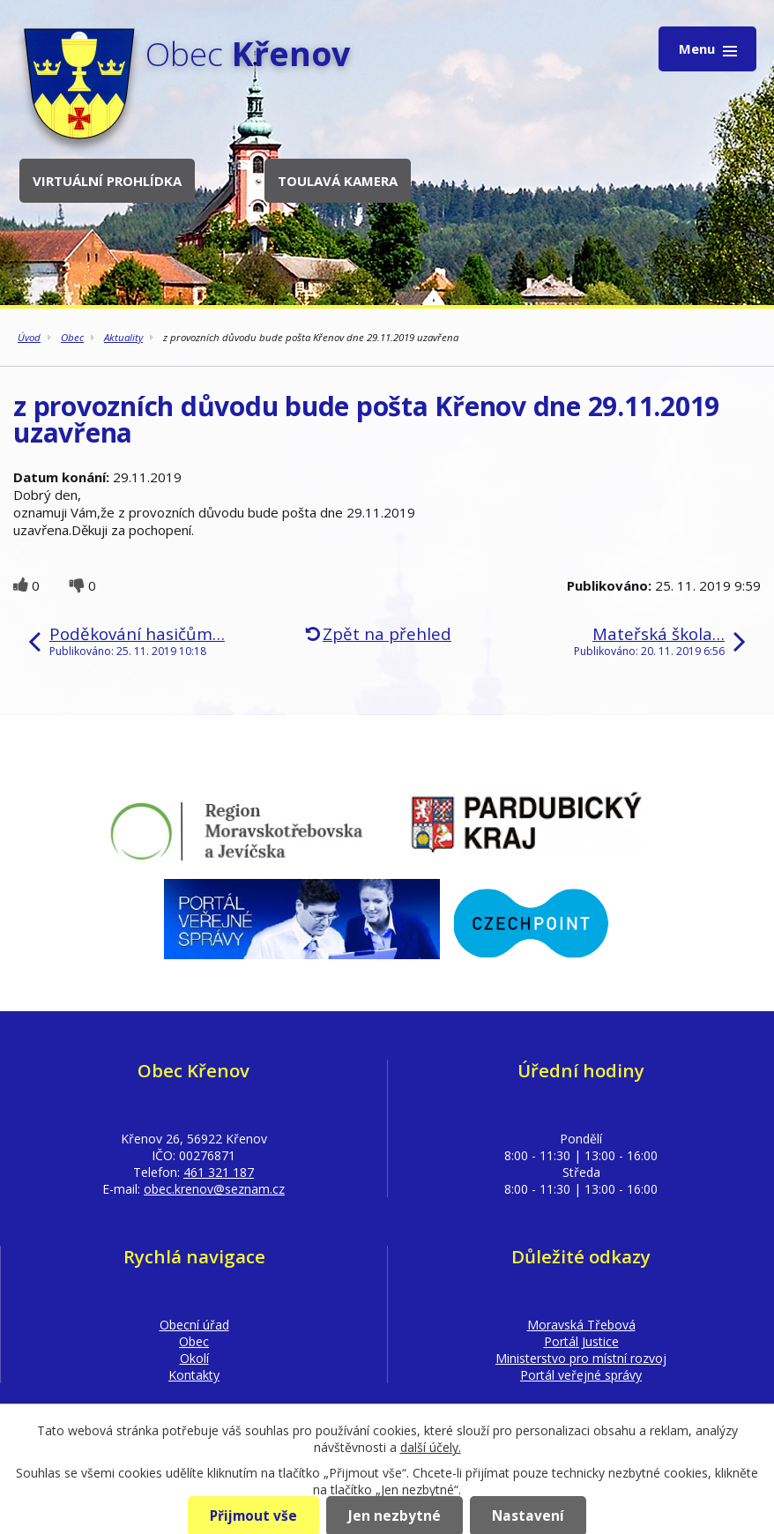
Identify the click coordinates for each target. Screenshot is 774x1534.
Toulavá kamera (338, 181)
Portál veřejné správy (581, 1374)
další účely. (430, 1447)
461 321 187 (218, 1172)
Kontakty (194, 1374)
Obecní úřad (194, 1324)
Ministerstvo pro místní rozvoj (580, 1358)
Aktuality (123, 337)
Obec (72, 337)
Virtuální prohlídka (107, 181)
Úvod (29, 337)
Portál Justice (581, 1341)
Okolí (194, 1358)
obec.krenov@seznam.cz (214, 1188)
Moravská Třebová (581, 1324)
